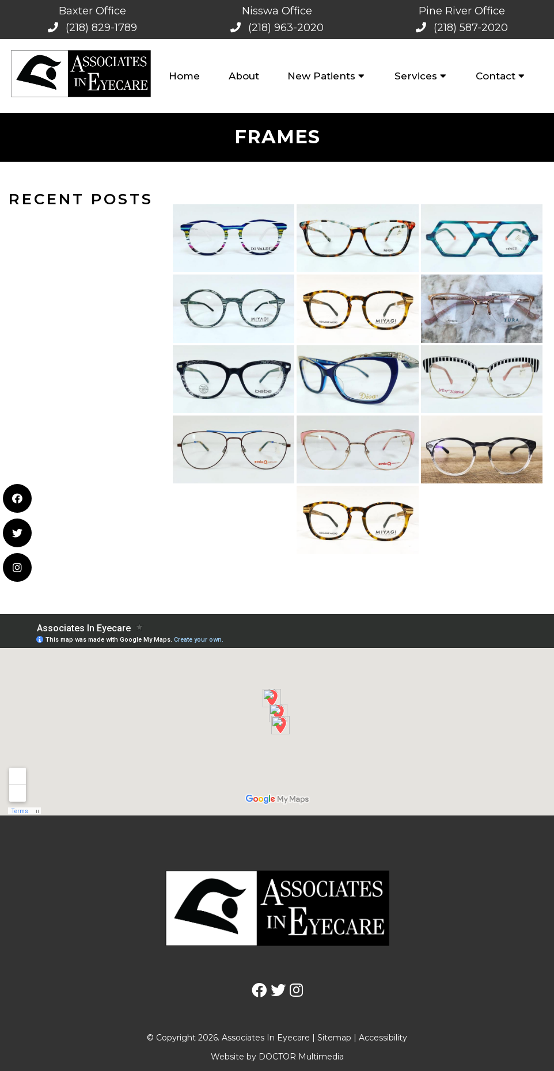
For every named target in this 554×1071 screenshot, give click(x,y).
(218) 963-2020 (286, 27)
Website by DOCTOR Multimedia (277, 1056)
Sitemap (334, 1037)
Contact (495, 76)
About (244, 76)
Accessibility (383, 1037)
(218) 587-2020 (471, 27)
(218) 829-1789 (101, 27)
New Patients (321, 76)
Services (415, 76)
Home (184, 76)
